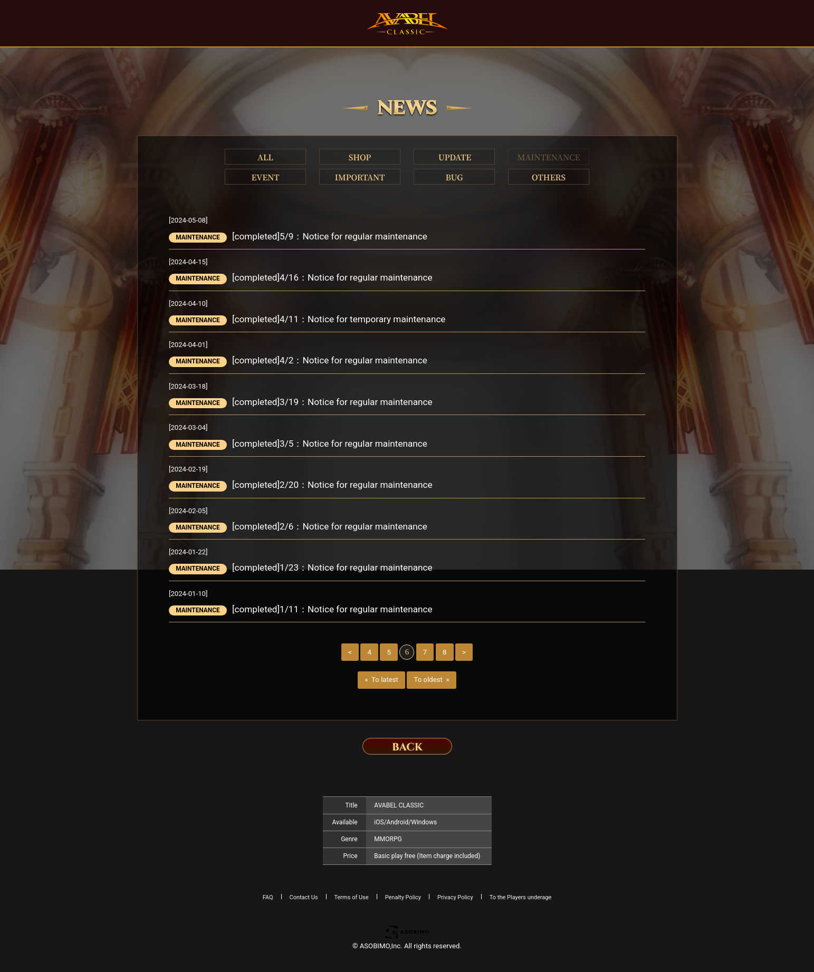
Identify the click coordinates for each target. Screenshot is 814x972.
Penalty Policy (403, 897)
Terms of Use (351, 897)
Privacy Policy (455, 897)
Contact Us (304, 897)
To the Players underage (521, 897)
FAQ (268, 897)
